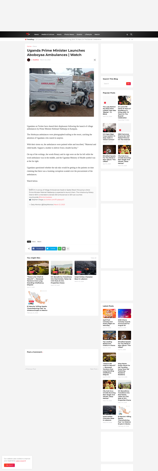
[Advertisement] (79, 16)
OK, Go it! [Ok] (9, 465)
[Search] (131, 34)
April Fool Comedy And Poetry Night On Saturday (109, 322)
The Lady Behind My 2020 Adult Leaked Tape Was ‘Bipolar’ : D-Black (109, 110)
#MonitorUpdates (45, 197)
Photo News (69, 34)
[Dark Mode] (127, 34)
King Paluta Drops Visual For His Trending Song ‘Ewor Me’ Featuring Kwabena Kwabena (124, 369)
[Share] (94, 60)
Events (79, 34)
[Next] (132, 39)
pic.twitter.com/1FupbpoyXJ (54, 200)
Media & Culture (48, 34)
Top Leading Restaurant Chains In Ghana (109, 343)
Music (59, 34)
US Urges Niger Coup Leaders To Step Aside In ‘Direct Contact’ (109, 137)
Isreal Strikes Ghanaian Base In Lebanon (84, 278)
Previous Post (31, 369)
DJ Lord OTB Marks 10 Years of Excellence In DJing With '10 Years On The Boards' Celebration (68, 39)
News (36, 34)
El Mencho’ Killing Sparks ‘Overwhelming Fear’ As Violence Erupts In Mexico (37, 308)
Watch (97, 34)
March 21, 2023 (59, 204)
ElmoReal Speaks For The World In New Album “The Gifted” (109, 158)
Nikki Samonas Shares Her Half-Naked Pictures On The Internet (124, 137)
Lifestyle (88, 34)
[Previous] (130, 39)
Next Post (93, 369)
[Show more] (68, 248)
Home (29, 46)
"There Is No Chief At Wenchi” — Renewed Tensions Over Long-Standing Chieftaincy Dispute (35, 281)
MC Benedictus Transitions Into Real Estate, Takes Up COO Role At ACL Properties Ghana (61, 280)
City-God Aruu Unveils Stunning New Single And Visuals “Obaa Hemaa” (124, 159)
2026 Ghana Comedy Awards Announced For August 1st (124, 322)
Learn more (20, 461)
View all (93, 258)
